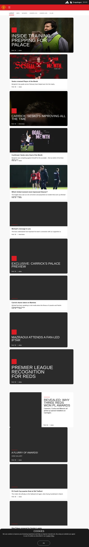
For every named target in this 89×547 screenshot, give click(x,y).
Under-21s (33, 13)
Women (24, 13)
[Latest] (55, 489)
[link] (53, 50)
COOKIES (39, 531)
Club (51, 13)
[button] (9, 7)
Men (17, 13)
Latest (11, 13)
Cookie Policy (50, 536)
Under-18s (43, 13)
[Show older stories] (38, 489)
